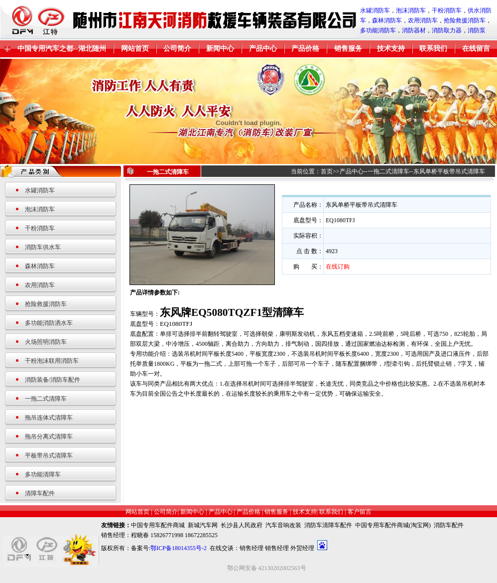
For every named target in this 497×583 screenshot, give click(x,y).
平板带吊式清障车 (49, 455)
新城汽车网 (203, 525)
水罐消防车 (375, 10)
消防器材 (414, 30)
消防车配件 (449, 525)
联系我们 (433, 48)
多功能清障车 (43, 474)
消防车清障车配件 (328, 525)
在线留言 (476, 48)
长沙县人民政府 (241, 525)
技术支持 (391, 48)
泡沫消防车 (411, 10)
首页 (327, 171)
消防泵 (477, 30)
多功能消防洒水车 (49, 322)
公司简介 (177, 48)
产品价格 (305, 48)
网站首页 (135, 48)
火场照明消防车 (46, 341)
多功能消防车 (378, 30)
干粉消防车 (447, 10)
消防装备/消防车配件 (52, 379)
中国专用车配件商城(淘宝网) (393, 525)
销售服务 (348, 48)
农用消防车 (423, 20)
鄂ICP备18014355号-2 (178, 548)
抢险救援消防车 (465, 20)
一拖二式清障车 (46, 398)
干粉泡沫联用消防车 (52, 360)
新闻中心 (220, 48)
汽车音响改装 (283, 525)
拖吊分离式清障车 (49, 436)
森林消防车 (387, 20)
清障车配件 (40, 493)
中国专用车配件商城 (158, 525)
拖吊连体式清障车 (49, 417)
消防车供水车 (43, 247)
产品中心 (263, 48)
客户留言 (360, 511)
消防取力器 (447, 30)
